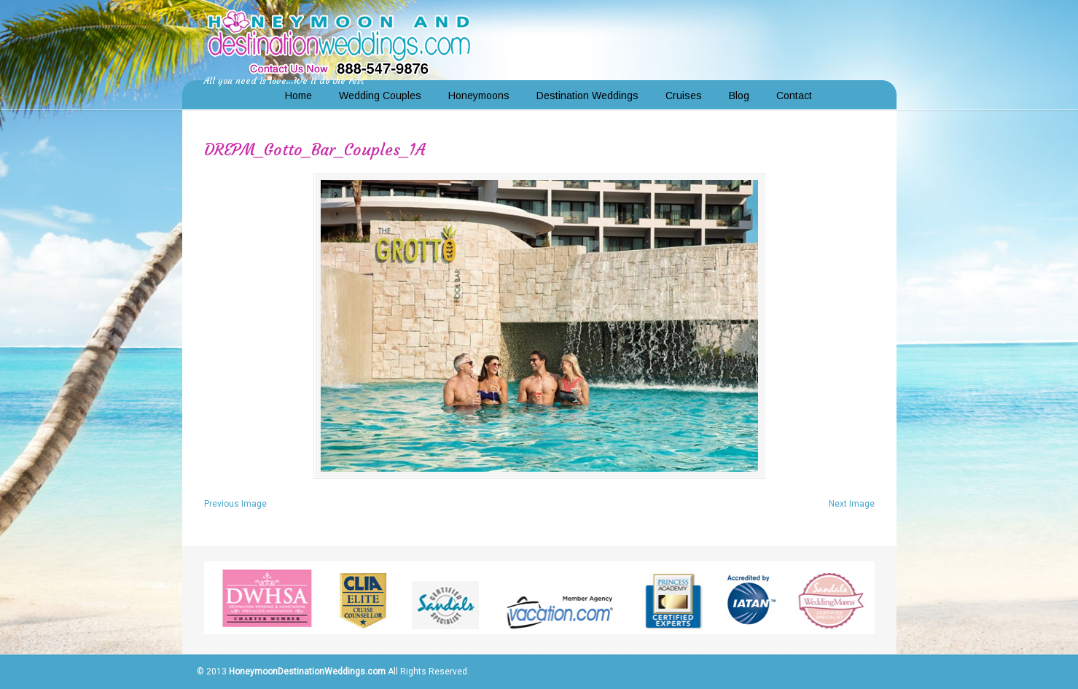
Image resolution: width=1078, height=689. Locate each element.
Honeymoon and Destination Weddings (339, 40)
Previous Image (235, 504)
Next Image (852, 504)
